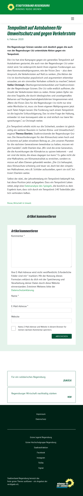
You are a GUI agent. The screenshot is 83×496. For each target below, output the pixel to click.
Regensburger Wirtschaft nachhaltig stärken (41, 395)
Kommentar (18, 235)
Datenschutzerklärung (22, 290)
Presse (10, 203)
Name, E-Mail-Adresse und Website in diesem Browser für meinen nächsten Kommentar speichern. (42, 328)
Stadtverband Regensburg (33, 5)
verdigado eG (12, 484)
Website (15, 316)
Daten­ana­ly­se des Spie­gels (38, 185)
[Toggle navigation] (72, 18)
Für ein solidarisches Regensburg (41, 378)
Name (15, 295)
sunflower (28, 481)
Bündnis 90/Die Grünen (28, 9)
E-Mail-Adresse (19, 306)
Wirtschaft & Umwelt (22, 203)
